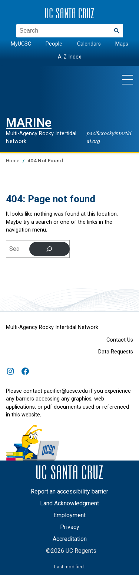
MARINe (29, 122)
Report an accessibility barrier (69, 491)
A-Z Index (69, 56)
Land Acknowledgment (69, 503)
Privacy (69, 527)
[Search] (49, 249)
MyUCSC (21, 44)
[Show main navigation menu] (127, 79)
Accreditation (70, 538)
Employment (69, 515)
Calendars (89, 44)
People (54, 44)
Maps (121, 44)
